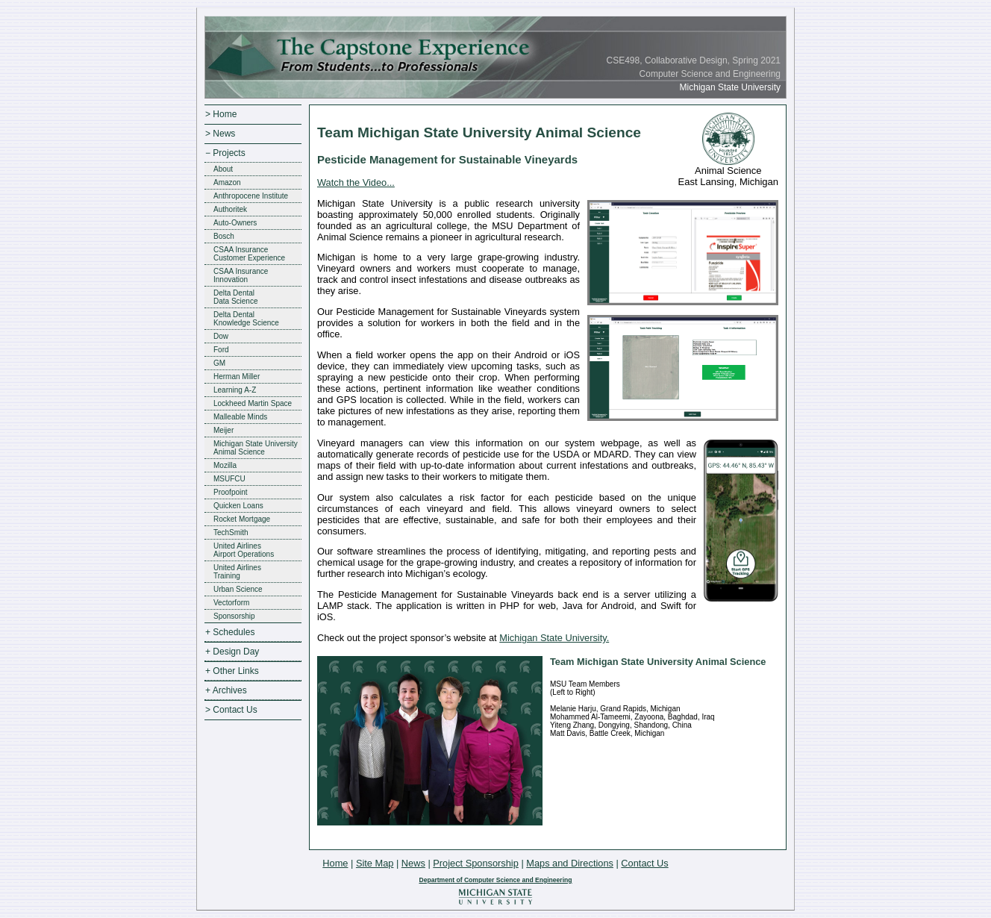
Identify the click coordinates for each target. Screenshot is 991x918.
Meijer (223, 430)
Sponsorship (234, 616)
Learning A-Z (234, 390)
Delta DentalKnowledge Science (246, 318)
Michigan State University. (554, 637)
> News (220, 133)
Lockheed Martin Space (252, 403)
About (223, 169)
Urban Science (238, 589)
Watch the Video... (356, 182)
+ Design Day (232, 651)
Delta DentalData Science (235, 297)
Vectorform (231, 603)
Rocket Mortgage (241, 519)
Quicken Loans (238, 506)
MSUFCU (229, 479)
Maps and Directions (569, 863)
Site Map (375, 863)
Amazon (227, 182)
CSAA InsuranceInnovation (240, 275)
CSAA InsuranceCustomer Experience (249, 254)
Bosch (223, 236)
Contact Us (644, 863)
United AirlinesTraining (237, 571)
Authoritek (230, 209)
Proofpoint (230, 492)
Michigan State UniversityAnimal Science (255, 448)
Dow (220, 336)
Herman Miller (236, 376)
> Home (221, 114)
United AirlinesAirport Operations (243, 550)
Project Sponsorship (476, 863)
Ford (221, 350)
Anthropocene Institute (250, 196)
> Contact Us (231, 710)
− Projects (225, 153)
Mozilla (225, 465)
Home (335, 863)
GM (219, 363)
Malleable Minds (240, 417)
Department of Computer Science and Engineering (495, 880)
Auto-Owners (235, 223)
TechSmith (230, 532)
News (413, 863)
